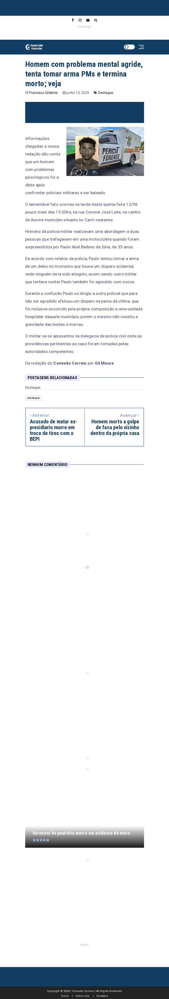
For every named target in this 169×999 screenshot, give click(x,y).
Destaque (105, 93)
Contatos (102, 996)
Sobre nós (82, 996)
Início (65, 996)
